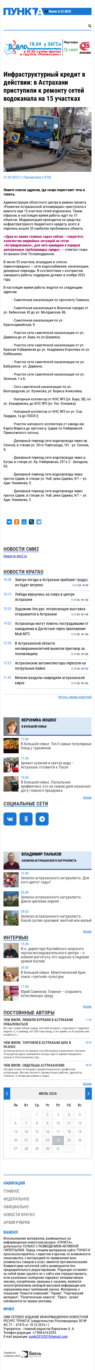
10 (58, 1123)
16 (47, 1132)
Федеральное (16, 1198)
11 (69, 1123)
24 (58, 1140)
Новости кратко (19, 1214)
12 (80, 1123)
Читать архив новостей (75, 697)
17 (58, 1132)
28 (26, 1149)
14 (26, 1132)
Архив (87, 798)
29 (37, 1149)
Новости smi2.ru (15, 556)
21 (26, 1140)
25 (69, 1140)
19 (80, 1132)
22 (37, 1140)
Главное (11, 1191)
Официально (16, 1206)
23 (47, 1140)
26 (80, 1140)
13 (15, 1132)
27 (15, 1149)
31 (58, 1149)
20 (15, 1140)
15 (37, 1132)
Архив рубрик (16, 1222)
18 (69, 1132)
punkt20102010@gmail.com (48, 1337)
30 (47, 1149)
